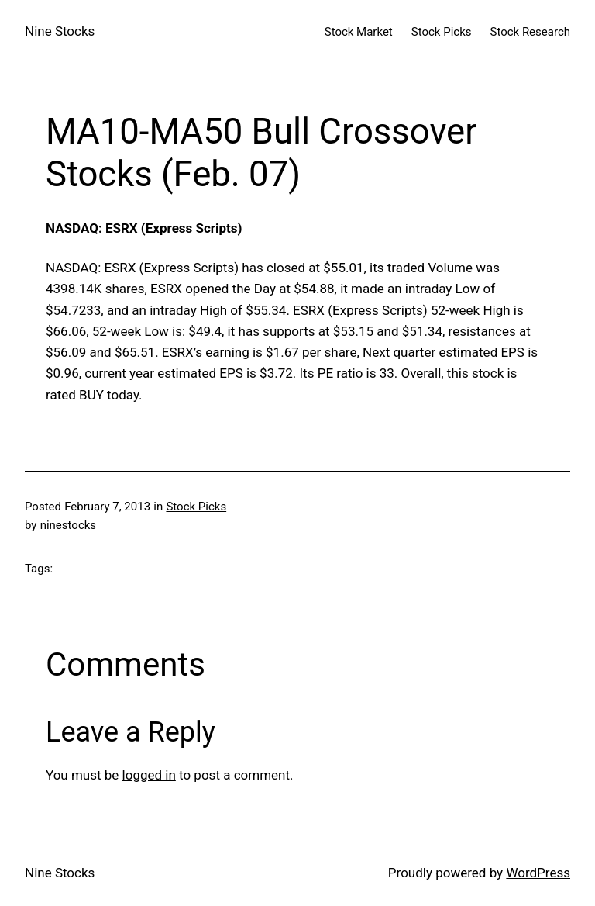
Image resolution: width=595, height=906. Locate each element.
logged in (149, 775)
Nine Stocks (60, 31)
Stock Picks (196, 507)
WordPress (538, 872)
